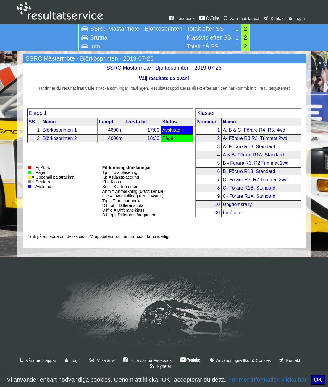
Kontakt (274, 18)
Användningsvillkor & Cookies (240, 360)
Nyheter (160, 366)
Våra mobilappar (242, 18)
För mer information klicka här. (268, 379)
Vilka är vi (102, 360)
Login (297, 18)
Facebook (181, 18)
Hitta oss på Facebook (147, 360)
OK (318, 379)
